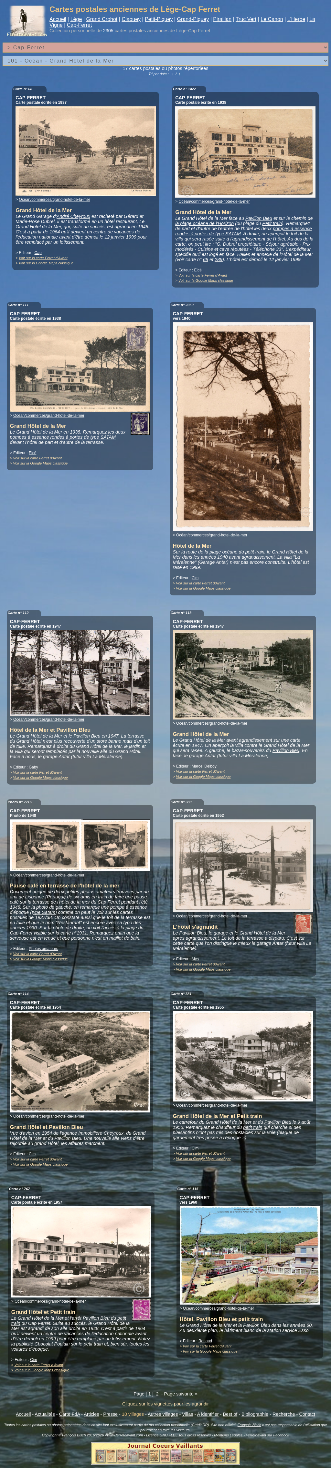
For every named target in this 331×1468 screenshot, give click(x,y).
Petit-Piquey (159, 19)
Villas (187, 1414)
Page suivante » (181, 1393)
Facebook (281, 1435)
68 (205, 259)
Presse (110, 1414)
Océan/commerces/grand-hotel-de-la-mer (54, 199)
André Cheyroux (73, 216)
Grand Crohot (101, 19)
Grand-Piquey (193, 19)
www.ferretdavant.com (125, 1435)
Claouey (131, 19)
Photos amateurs (43, 948)
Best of (230, 1414)
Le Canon (272, 19)
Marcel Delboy (204, 766)
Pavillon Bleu (258, 218)
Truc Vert (246, 19)
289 (218, 259)
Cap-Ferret (79, 25)
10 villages (133, 1414)
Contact (307, 1414)
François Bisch (249, 1425)
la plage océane (221, 551)
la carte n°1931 (71, 932)
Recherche (283, 1414)
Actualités (45, 1414)
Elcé (198, 270)
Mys (195, 959)
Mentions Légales (228, 1435)
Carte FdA (69, 1414)
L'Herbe (296, 19)
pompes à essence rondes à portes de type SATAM (63, 437)
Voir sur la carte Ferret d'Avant (43, 258)
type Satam (43, 912)
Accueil (57, 19)
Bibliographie (254, 1414)
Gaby (33, 767)
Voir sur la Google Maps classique (46, 263)
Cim (195, 578)
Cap (38, 252)
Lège (76, 19)
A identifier (208, 1414)
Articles (91, 1414)
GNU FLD (168, 1435)
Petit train (272, 223)
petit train (254, 551)
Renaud (205, 1341)
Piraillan (222, 19)
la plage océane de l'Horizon (204, 223)
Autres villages (163, 1414)
